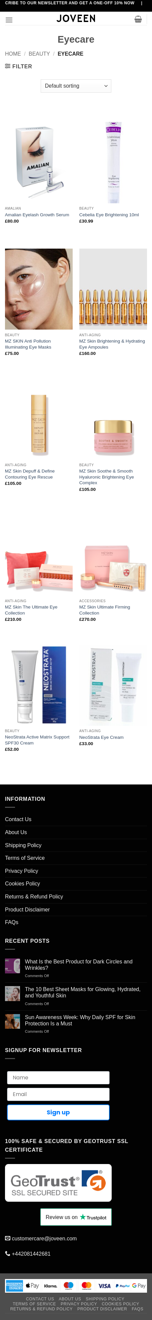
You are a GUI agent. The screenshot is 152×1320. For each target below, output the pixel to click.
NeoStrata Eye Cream (101, 737)
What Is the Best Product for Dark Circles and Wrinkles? (79, 965)
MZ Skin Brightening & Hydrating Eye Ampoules (112, 344)
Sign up (58, 1112)
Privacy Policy (21, 871)
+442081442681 (31, 1254)
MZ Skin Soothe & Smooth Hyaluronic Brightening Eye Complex (106, 477)
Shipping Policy (23, 845)
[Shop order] (76, 86)
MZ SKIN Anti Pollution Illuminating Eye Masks (28, 344)
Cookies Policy (22, 883)
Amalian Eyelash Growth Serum (37, 214)
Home (13, 54)
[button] (9, 20)
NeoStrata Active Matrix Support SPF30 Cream (37, 739)
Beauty (39, 54)
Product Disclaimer (27, 909)
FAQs (11, 922)
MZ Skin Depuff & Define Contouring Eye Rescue (30, 474)
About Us (16, 832)
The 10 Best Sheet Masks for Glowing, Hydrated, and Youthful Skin (83, 992)
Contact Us (18, 819)
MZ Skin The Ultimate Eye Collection (31, 610)
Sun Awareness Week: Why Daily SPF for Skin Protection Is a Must (80, 1020)
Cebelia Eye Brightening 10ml (109, 214)
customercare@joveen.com (44, 1238)
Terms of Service (25, 858)
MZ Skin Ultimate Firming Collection (104, 610)
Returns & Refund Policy (34, 896)
